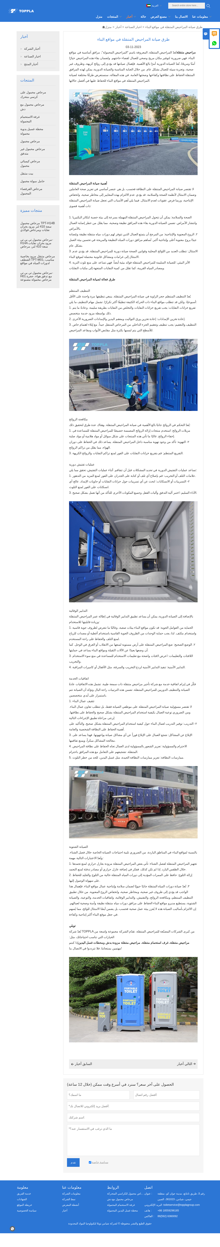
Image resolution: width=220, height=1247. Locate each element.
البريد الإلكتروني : (154, 1204)
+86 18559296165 (168, 1210)
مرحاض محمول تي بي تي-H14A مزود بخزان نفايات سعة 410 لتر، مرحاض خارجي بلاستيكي (36, 244)
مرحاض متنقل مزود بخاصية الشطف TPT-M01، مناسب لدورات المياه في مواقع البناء (37, 261)
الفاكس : (149, 1216)
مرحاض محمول (30, 141)
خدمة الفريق (24, 1193)
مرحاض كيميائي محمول (30, 163)
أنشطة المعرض (70, 1204)
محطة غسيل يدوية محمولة (31, 131)
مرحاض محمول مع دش (32, 107)
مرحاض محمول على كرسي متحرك (33, 94)
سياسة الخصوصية (27, 1210)
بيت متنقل (26, 173)
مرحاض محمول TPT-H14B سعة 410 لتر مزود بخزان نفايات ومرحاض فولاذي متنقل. (37, 228)
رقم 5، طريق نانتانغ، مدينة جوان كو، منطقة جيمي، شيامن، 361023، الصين (181, 1196)
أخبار (118, 27)
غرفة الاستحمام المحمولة (30, 119)
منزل (107, 27)
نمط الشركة (69, 1199)
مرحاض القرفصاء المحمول (31, 191)
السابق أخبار (81, 1064)
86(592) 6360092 (168, 1216)
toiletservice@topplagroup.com (182, 1204)
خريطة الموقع (24, 1204)
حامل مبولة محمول (32, 181)
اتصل (148, 1187)
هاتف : (147, 1210)
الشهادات (22, 1199)
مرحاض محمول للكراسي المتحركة (125, 1193)
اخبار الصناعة (133, 27)
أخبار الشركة (32, 48)
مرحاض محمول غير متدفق (32, 151)
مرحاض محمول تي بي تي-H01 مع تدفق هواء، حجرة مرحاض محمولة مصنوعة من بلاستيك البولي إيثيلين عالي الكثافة (36, 279)
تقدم (73, 1162)
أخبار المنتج (31, 64)
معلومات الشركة (71, 1193)
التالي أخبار (186, 1063)
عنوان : (148, 1193)
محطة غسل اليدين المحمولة (122, 1210)
